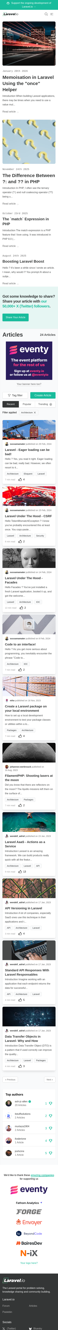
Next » (50, 1079)
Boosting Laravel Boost (23, 261)
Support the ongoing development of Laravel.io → (29, 5)
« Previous (10, 1079)
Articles (33, 1306)
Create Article (42, 395)
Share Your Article (15, 317)
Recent (11, 404)
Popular (27, 404)
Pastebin (7, 1312)
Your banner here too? (29, 384)
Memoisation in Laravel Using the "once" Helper (28, 83)
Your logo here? (29, 1263)
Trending (45, 404)
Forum (6, 1306)
